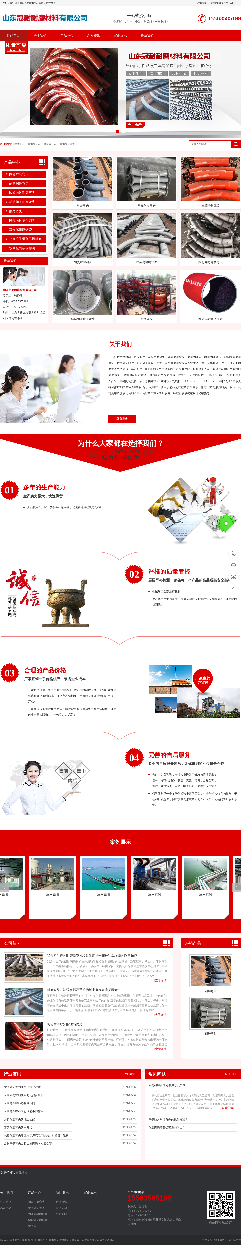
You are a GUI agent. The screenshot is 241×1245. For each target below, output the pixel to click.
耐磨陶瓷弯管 (67, 144)
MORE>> (130, 1074)
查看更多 (122, 418)
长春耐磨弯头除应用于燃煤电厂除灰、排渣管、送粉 (36, 1135)
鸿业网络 (219, 1240)
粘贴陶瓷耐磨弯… (39, 1220)
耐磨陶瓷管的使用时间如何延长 (23, 1095)
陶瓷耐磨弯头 (19, 174)
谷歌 (232, 3)
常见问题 (157, 1074)
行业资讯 (12, 1074)
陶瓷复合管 (50, 144)
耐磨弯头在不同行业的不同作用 (23, 1111)
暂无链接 (21, 1172)
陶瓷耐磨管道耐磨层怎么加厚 (167, 1085)
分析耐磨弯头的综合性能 (19, 1119)
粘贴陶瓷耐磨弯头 (22, 202)
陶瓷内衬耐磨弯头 (22, 192)
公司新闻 (12, 943)
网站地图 (216, 3)
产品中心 (66, 35)
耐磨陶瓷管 (34, 144)
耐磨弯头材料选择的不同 (19, 1103)
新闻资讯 (93, 35)
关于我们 (40, 35)
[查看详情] (227, 1107)
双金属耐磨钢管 (20, 229)
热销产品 (193, 943)
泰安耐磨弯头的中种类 (18, 1127)
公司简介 (5, 1202)
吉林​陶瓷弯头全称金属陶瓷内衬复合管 (28, 1143)
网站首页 (13, 35)
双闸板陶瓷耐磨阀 (22, 248)
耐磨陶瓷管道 (19, 183)
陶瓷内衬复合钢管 (22, 220)
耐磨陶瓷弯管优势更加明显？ (167, 1127)
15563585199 (233, 554)
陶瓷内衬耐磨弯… (39, 1214)
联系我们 (202, 3)
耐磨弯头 (19, 144)
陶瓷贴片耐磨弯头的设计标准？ (168, 1119)
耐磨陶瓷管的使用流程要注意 (22, 1087)
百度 (225, 3)
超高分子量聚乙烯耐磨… (27, 239)
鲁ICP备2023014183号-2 (34, 1240)
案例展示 (120, 35)
